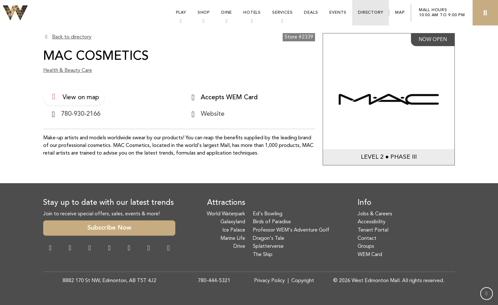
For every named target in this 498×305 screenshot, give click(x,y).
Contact (367, 238)
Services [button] (282, 12)
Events (338, 12)
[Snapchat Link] (90, 248)
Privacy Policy (269, 280)
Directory (370, 12)
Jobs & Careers (375, 214)
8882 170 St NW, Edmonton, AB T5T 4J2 (109, 280)
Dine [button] (226, 12)
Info (364, 203)
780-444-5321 (214, 280)
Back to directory (71, 37)
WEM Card (370, 254)
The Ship (263, 254)
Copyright (302, 280)
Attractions (226, 203)
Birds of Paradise (272, 222)
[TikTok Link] (149, 248)
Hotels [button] (252, 12)
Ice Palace (233, 230)
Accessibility (372, 222)
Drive (239, 246)
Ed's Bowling (267, 214)
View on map (74, 97)
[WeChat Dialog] (129, 248)
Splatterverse (268, 246)
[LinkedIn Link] (168, 248)
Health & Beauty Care (67, 70)
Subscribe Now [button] (109, 228)
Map (400, 12)
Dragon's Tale (268, 238)
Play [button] (181, 12)
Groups (366, 246)
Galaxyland (232, 222)
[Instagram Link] (70, 248)
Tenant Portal (373, 230)
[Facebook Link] (50, 248)
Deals (311, 12)
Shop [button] (204, 12)
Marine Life (232, 238)
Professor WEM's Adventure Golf (291, 230)
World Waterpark (226, 214)
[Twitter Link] (109, 248)
